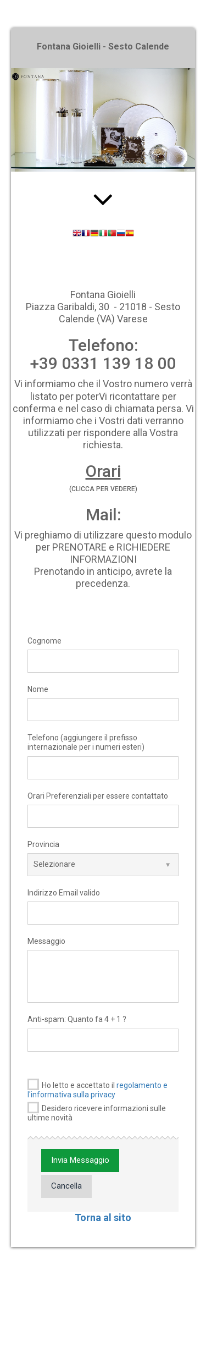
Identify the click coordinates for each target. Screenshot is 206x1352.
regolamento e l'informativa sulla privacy (97, 1090)
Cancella (66, 1186)
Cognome (44, 640)
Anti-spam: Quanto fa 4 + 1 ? (76, 1019)
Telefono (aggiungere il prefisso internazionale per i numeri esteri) (85, 742)
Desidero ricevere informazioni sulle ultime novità (96, 1112)
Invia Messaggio (80, 1160)
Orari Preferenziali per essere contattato (97, 796)
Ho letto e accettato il (97, 1089)
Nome (37, 689)
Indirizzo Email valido (63, 892)
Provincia (43, 844)
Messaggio (46, 941)
